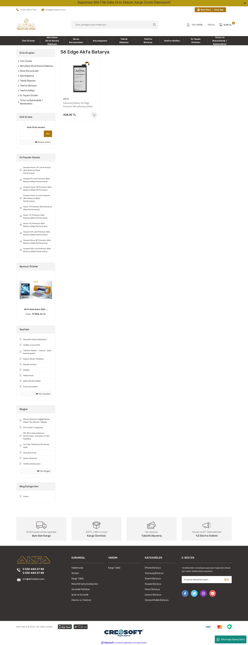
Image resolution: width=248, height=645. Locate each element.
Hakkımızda (77, 568)
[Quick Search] (30, 134)
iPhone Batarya (153, 568)
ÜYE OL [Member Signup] (211, 25)
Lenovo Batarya (153, 594)
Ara (48, 133)
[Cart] (225, 24)
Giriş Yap (218, 10)
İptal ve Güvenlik (79, 594)
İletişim (75, 573)
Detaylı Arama (42, 142)
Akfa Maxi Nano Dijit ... (36, 309)
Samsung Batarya (154, 573)
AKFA (66, 99)
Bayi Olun (206, 10)
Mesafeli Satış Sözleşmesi (84, 584)
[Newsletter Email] (207, 579)
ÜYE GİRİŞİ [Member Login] (197, 25)
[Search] (114, 24)
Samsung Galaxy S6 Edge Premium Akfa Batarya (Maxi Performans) (78, 105)
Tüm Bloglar (43, 471)
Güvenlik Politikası (80, 589)
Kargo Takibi (77, 578)
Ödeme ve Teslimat (81, 600)
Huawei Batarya (153, 584)
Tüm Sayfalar (43, 394)
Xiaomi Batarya (153, 578)
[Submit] (226, 579)
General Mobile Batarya (156, 600)
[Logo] (26, 24)
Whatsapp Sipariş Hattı (231, 639)
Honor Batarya (152, 589)
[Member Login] (188, 24)
